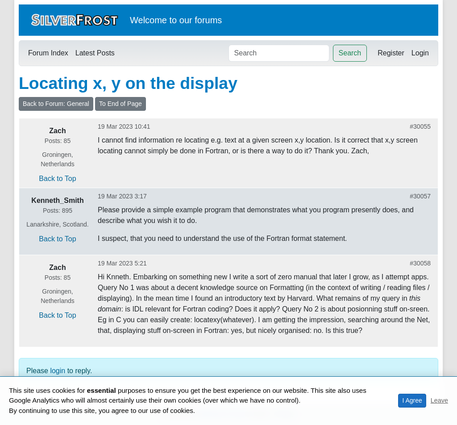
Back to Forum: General (56, 103)
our (185, 20)
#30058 (420, 263)
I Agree (412, 400)
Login (420, 53)
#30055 (420, 126)
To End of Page (120, 103)
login (57, 371)
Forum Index (48, 53)
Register (391, 53)
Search (350, 53)
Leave (439, 400)
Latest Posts (95, 53)
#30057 (420, 196)
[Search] (278, 53)
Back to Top (57, 178)
